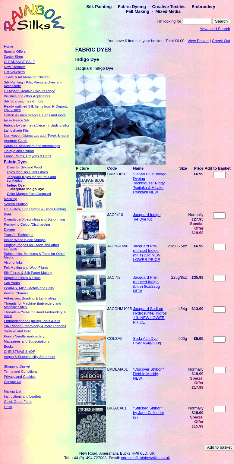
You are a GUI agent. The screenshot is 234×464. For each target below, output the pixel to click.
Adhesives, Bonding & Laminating (30, 298)
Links (8, 407)
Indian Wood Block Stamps (25, 240)
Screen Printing (16, 204)
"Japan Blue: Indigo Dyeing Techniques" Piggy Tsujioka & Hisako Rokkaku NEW (149, 183)
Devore (9, 229)
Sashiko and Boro (17, 331)
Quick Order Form (18, 401)
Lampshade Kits (16, 130)
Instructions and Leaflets (23, 396)
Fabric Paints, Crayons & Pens (27, 156)
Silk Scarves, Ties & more (23, 101)
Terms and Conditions (20, 371)
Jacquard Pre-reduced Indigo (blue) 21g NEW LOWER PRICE (146, 253)
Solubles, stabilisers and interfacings (32, 146)
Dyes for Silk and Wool (24, 167)
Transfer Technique (18, 235)
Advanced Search (215, 29)
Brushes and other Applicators (27, 96)
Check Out (221, 41)
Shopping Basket (17, 366)
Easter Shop (13, 56)
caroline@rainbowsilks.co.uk (145, 458)
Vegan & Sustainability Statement (29, 357)
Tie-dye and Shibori (19, 151)
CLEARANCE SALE (19, 62)
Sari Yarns (12, 283)
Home (8, 46)
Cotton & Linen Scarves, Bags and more (35, 115)
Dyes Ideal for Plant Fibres (27, 172)
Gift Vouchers (14, 72)
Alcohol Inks (13, 262)
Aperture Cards (15, 141)
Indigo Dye (16, 185)
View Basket (198, 41)
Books (9, 346)
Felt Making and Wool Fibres (26, 267)
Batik (8, 214)
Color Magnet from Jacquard (29, 194)
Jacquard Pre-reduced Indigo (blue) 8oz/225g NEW (146, 284)
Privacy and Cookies (20, 376)
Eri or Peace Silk (17, 120)
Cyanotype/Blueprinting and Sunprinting (34, 219)
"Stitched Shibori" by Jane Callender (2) (148, 412)
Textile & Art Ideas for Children (27, 77)
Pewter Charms (16, 293)
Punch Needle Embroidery (24, 336)
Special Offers (15, 51)
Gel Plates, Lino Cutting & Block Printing (35, 209)
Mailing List (12, 391)
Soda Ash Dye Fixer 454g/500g (147, 340)
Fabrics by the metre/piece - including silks (36, 125)
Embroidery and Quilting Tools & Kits (32, 321)
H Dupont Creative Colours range (29, 91)
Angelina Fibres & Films (22, 278)
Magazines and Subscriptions (26, 341)
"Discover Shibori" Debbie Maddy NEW (148, 374)
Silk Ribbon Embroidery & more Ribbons (35, 326)
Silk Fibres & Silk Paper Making (28, 272)
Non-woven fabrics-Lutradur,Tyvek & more (36, 135)
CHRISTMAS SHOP (19, 351)
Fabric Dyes (15, 161)
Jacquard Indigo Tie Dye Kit (146, 216)
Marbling (10, 199)
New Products (15, 67)
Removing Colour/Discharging (27, 224)
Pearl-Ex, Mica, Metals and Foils (29, 288)
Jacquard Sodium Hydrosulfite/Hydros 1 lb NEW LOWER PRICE (150, 315)
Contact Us (12, 382)
